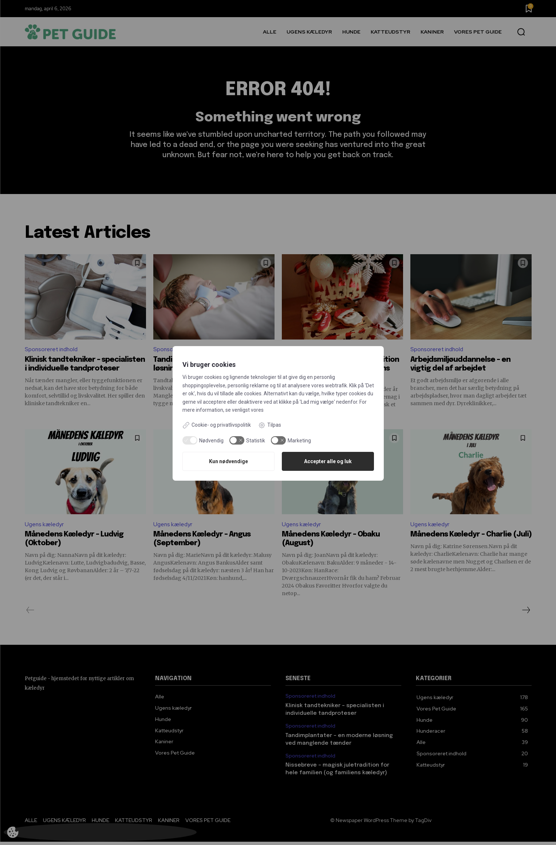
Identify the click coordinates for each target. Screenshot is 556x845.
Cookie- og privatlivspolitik (216, 425)
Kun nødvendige (228, 461)
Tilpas (269, 425)
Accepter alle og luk (328, 461)
